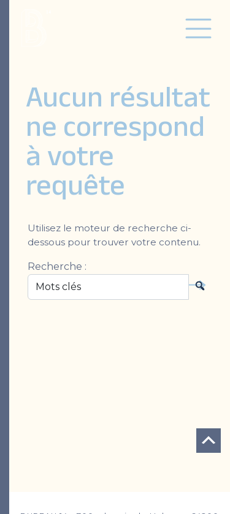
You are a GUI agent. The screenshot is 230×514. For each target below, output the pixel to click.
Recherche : (57, 266)
